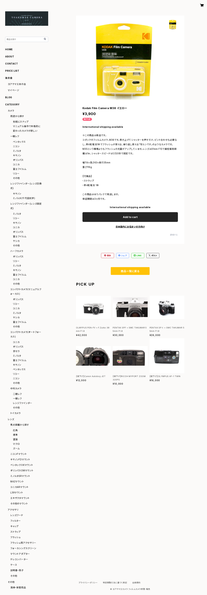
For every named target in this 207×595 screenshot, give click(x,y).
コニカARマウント (19, 487)
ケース (13, 564)
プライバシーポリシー (88, 582)
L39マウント (16, 492)
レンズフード (16, 515)
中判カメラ (16, 388)
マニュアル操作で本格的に (26, 126)
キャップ (14, 526)
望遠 (15, 439)
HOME (9, 49)
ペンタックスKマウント (21, 465)
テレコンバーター (19, 559)
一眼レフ (14, 136)
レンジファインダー (22, 403)
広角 (15, 430)
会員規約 (136, 582)
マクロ (16, 443)
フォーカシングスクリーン (23, 548)
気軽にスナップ (21, 121)
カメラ (11, 110)
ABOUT (9, 56)
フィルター (15, 520)
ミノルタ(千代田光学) (24, 198)
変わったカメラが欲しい (25, 130)
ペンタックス (19, 141)
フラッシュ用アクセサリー (23, 542)
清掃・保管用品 (18, 587)
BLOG (8, 97)
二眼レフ (17, 394)
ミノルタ (17, 150)
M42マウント (17, 481)
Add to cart (130, 217)
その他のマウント (19, 503)
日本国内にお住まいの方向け (130, 226)
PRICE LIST (12, 70)
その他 (16, 178)
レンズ (11, 419)
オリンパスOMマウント (21, 470)
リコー (16, 173)
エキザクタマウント (20, 498)
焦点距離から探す (19, 424)
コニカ (16, 164)
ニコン (16, 146)
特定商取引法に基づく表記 (115, 582)
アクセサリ (13, 509)
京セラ (16, 351)
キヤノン (17, 155)
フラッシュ (15, 537)
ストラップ (15, 531)
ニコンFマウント (18, 454)
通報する (174, 235)
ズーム (16, 448)
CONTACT (11, 63)
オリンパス (18, 160)
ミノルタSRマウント (20, 476)
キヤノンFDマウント (20, 459)
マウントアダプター (20, 553)
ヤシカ (16, 241)
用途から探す (17, 116)
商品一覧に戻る (130, 271)
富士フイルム (19, 169)
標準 (15, 434)
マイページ (13, 90)
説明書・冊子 (17, 570)
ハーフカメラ (16, 251)
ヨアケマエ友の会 (17, 84)
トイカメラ (15, 413)
